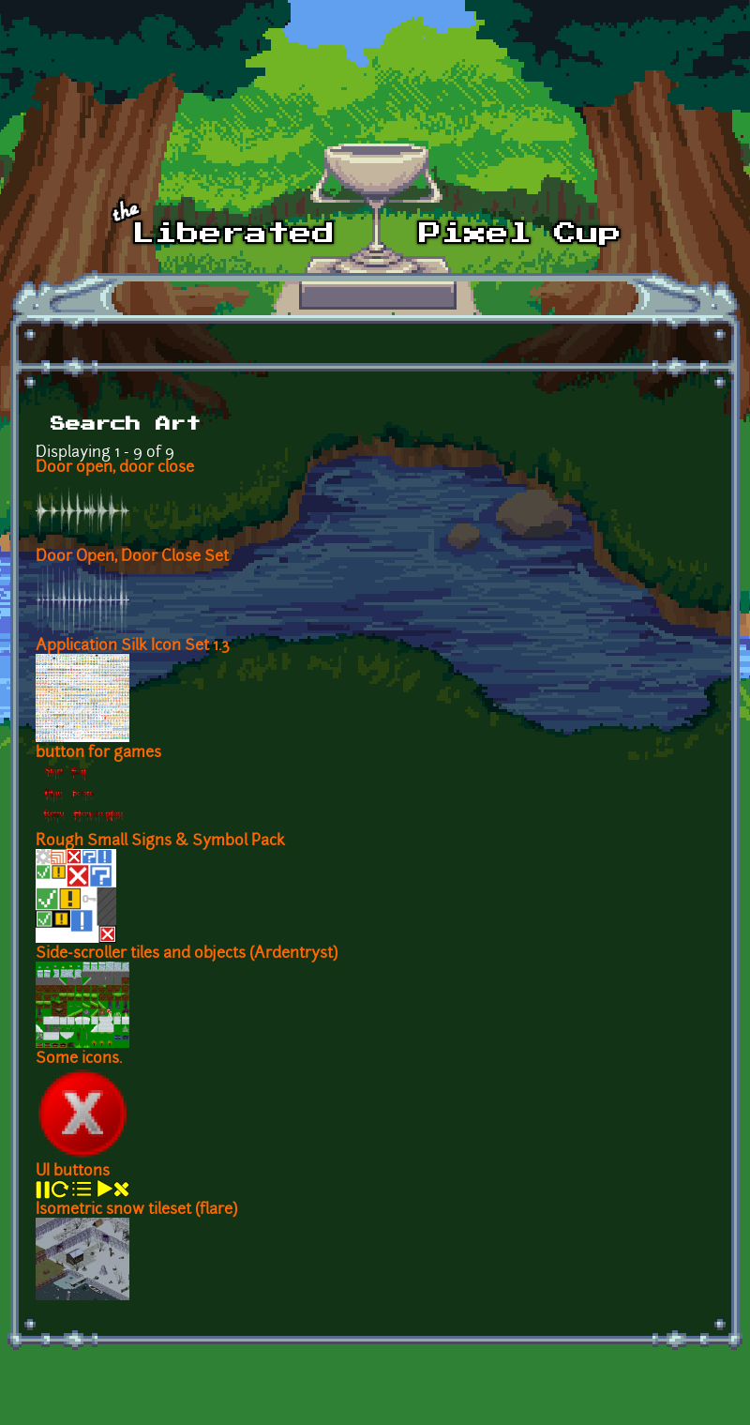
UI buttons (73, 1171)
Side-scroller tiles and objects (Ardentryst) (187, 954)
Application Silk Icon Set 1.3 (133, 646)
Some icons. (79, 1059)
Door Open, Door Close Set (132, 557)
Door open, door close (115, 468)
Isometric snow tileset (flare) (136, 1210)
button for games (98, 753)
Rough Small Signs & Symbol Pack (160, 841)
